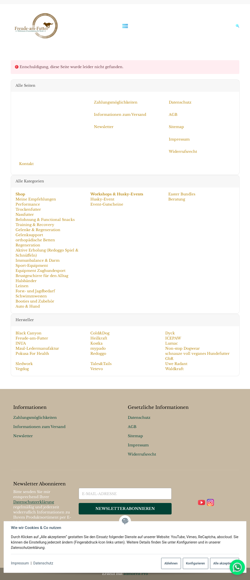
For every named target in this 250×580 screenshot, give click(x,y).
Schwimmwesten (31, 296)
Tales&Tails (101, 363)
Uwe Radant (176, 363)
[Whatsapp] (237, 567)
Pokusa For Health (32, 353)
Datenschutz (43, 563)
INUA (20, 343)
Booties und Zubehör (34, 301)
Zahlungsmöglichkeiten (35, 417)
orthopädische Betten (35, 240)
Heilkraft (98, 338)
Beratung (176, 199)
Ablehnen (171, 563)
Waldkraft (174, 369)
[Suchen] (236, 25)
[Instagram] (210, 502)
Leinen (21, 286)
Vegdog (22, 369)
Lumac (171, 343)
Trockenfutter (28, 209)
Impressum (20, 563)
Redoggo (98, 353)
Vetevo (96, 369)
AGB (132, 426)
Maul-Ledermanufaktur (37, 348)
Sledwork (24, 363)
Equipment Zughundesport (40, 270)
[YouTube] (201, 502)
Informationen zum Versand (39, 426)
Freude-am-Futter (31, 338)
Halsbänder (25, 281)
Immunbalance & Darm (37, 260)
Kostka (96, 343)
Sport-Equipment (31, 265)
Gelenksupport (29, 235)
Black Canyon (28, 333)
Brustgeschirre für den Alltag (41, 275)
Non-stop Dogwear (182, 348)
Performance (27, 204)
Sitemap (135, 436)
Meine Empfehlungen (35, 199)
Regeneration (27, 245)
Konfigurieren (195, 563)
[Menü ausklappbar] (125, 26)
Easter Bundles (181, 194)
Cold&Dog (99, 333)
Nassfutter (24, 214)
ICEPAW (173, 338)
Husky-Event (102, 199)
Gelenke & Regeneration (37, 230)
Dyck (170, 333)
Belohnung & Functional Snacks (44, 219)
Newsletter (23, 436)
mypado (98, 348)
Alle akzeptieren (224, 563)
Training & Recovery (34, 224)
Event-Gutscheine (106, 204)
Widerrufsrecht (142, 454)
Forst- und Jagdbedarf (35, 291)
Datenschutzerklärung (33, 502)
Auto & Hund (27, 306)
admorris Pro (135, 573)
